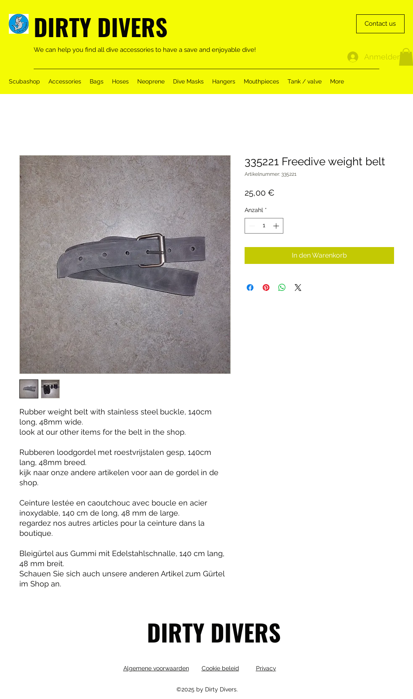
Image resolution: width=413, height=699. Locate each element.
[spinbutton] (264, 225)
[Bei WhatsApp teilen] (282, 287)
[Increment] (277, 225)
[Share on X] (298, 287)
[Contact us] (380, 23)
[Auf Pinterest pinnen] (266, 287)
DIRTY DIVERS (101, 26)
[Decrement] (251, 225)
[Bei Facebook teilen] (250, 287)
